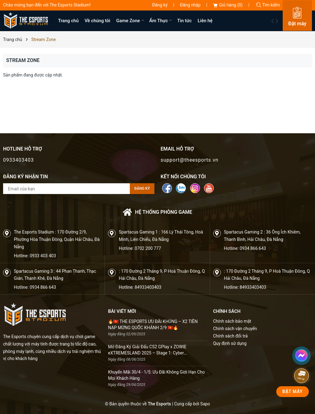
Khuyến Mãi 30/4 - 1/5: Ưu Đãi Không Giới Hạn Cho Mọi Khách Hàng (156, 375)
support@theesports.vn (189, 160)
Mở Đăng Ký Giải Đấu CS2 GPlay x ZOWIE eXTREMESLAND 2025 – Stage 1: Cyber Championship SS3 (147, 350)
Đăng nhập (190, 4)
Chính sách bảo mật (232, 321)
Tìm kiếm (268, 4)
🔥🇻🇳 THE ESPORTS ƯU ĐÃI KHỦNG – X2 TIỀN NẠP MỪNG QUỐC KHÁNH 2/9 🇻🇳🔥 (152, 324)
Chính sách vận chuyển (235, 328)
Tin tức (184, 20)
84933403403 (148, 287)
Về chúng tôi (97, 20)
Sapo (205, 403)
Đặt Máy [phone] (292, 391)
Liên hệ (205, 20)
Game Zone (130, 20)
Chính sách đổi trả (230, 335)
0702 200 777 (148, 248)
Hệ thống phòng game (157, 212)
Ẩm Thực (161, 20)
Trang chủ (68, 20)
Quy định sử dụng (230, 343)
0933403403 (18, 160)
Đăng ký (160, 4)
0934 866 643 (253, 248)
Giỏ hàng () (227, 4)
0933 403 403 (43, 255)
